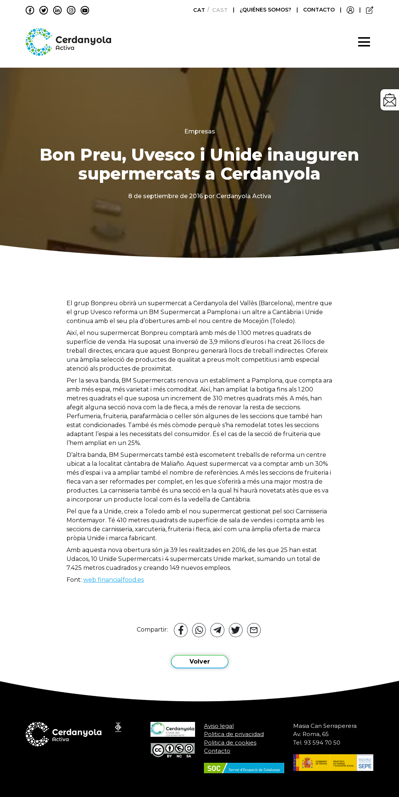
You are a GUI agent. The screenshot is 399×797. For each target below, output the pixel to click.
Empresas (199, 131)
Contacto (217, 750)
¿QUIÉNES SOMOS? (266, 9)
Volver (199, 661)
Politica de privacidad (234, 734)
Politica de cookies (230, 742)
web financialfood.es (113, 579)
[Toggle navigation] (364, 42)
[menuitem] (197, 10)
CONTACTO (319, 9)
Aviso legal (219, 725)
